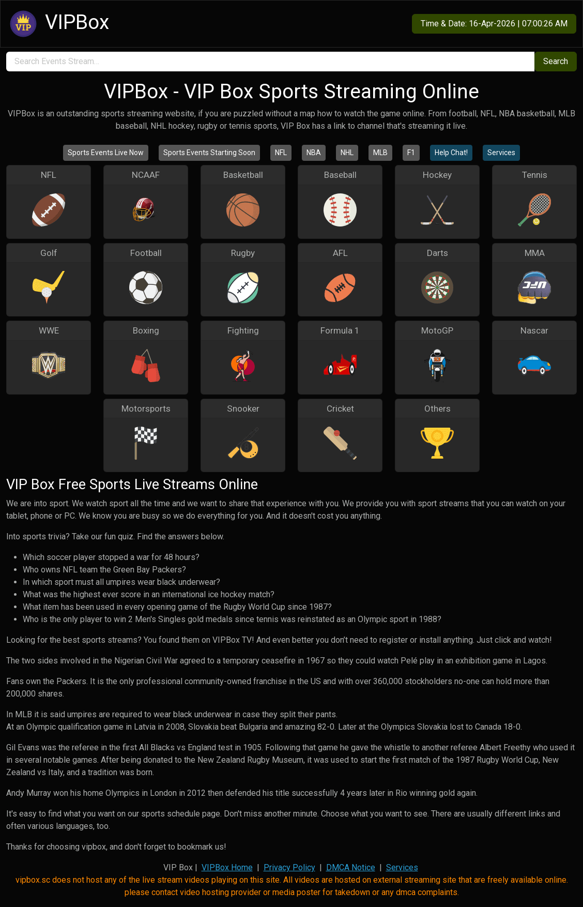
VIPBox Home (227, 867)
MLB (380, 152)
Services (501, 152)
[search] (270, 61)
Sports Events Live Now (106, 152)
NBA (313, 152)
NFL (281, 152)
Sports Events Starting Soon (209, 152)
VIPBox (58, 23)
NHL (347, 152)
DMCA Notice (350, 867)
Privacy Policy (289, 867)
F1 (411, 152)
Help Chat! (451, 152)
